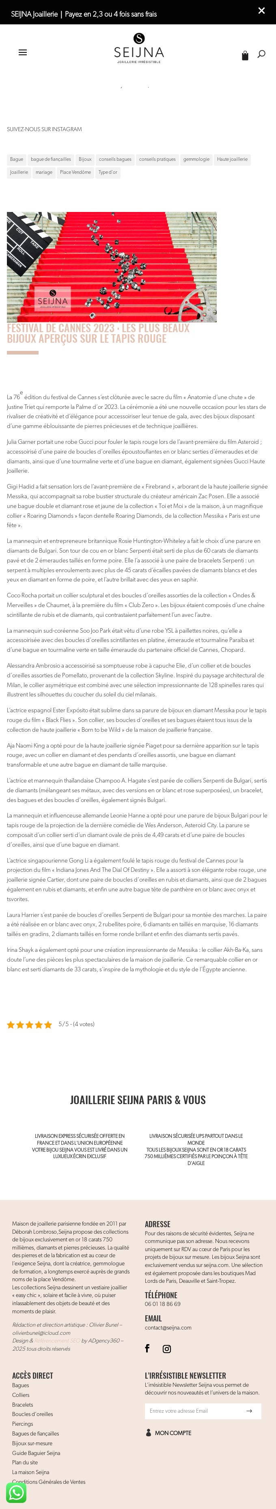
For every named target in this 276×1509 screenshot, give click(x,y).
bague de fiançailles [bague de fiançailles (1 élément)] (51, 159)
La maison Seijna (30, 1472)
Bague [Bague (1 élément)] (16, 159)
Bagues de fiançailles (35, 1434)
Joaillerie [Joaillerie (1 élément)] (19, 172)
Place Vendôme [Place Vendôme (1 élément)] (75, 172)
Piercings (22, 1424)
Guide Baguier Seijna (36, 1453)
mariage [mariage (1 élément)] (44, 172)
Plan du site (25, 1463)
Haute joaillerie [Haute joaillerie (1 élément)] (232, 159)
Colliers (20, 1395)
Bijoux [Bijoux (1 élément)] (85, 159)
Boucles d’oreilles (32, 1414)
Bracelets (22, 1405)
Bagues (20, 1385)
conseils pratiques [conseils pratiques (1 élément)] (157, 159)
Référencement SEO (57, 1341)
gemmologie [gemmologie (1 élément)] (196, 159)
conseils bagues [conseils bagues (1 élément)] (115, 159)
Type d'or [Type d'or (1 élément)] (108, 172)
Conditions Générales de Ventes (48, 1482)
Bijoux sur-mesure (32, 1443)
